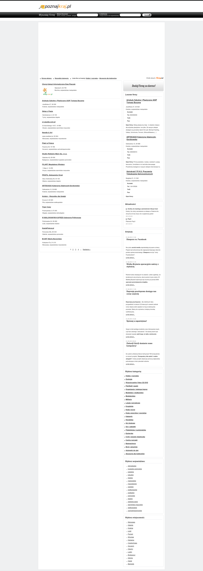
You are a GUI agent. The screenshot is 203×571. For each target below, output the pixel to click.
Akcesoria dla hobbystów (108, 78)
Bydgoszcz (131, 555)
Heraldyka (129, 420)
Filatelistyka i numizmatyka (136, 430)
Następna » (87, 249)
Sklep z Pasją (47, 111)
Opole (130, 561)
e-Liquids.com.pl (49, 122)
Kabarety (129, 416)
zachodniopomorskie (135, 511)
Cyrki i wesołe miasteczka (135, 437)
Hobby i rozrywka (92, 78)
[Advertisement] (71, 46)
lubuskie (130, 475)
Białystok (131, 564)
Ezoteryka (129, 433)
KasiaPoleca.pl (48, 228)
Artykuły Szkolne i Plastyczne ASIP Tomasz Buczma (63, 101)
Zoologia (129, 379)
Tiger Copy (46, 207)
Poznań (130, 534)
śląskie (130, 499)
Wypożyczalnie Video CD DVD (137, 382)
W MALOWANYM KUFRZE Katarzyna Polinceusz (61, 218)
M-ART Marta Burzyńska (52, 239)
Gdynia (130, 558)
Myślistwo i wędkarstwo (134, 393)
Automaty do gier (132, 450)
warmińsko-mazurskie (135, 505)
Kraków (130, 528)
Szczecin (131, 546)
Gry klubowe (130, 423)
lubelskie (131, 472)
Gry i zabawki (131, 427)
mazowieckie (132, 484)
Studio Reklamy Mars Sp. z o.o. (54, 154)
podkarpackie (132, 490)
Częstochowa (132, 543)
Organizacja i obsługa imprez (136, 389)
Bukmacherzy (131, 443)
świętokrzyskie (133, 502)
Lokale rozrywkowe (133, 403)
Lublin (130, 552)
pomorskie (131, 496)
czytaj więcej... (130, 257)
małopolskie (132, 481)
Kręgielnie (129, 406)
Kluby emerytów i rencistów (136, 413)
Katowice (131, 540)
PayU (129, 219)
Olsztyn (130, 549)
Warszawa (131, 522)
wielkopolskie (132, 508)
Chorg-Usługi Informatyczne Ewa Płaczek (58, 84)
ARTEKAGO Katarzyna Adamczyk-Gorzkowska (61, 186)
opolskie (130, 487)
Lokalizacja (109, 14)
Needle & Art (47, 133)
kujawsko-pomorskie (135, 469)
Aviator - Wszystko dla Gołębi (54, 196)
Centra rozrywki (131, 440)
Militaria (129, 399)
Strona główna (47, 78)
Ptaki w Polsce (48, 143)
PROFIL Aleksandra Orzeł (52, 175)
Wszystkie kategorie (62, 78)
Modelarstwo (130, 396)
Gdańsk (130, 525)
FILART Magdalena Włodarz (53, 164)
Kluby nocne (130, 410)
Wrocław (131, 537)
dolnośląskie (132, 466)
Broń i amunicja (131, 447)
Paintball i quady (132, 386)
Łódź (129, 531)
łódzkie (130, 478)
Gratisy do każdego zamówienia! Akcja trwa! (143, 209)
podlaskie (131, 493)
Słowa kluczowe (66, 14)
